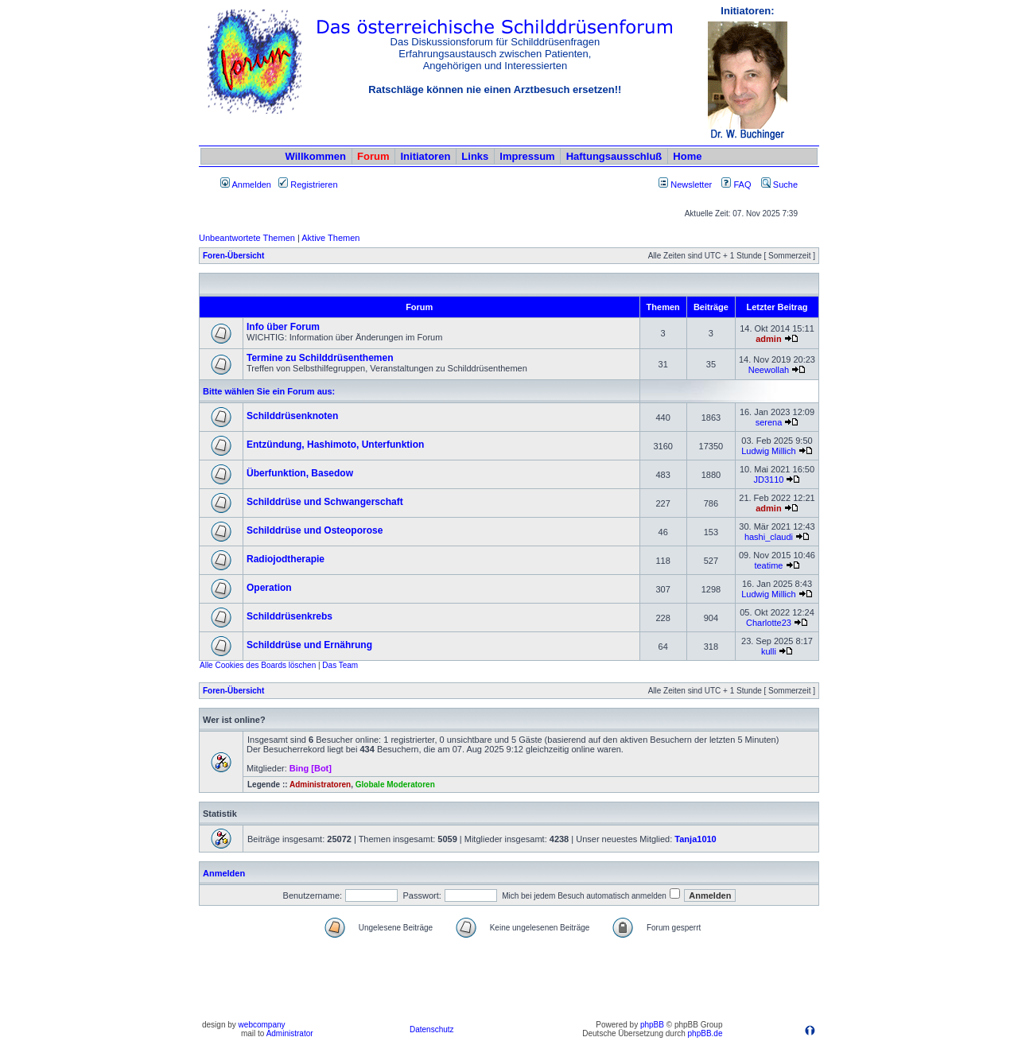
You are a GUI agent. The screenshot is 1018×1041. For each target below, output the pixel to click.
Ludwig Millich (768, 451)
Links (474, 156)
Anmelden (245, 184)
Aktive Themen (330, 238)
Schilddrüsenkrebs (289, 616)
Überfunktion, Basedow (300, 473)
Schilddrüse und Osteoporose (315, 530)
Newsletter (691, 184)
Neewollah (768, 370)
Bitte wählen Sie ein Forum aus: (269, 391)
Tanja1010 (695, 839)
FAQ (736, 184)
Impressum (526, 156)
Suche (779, 184)
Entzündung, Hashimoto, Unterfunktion (335, 444)
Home (687, 156)
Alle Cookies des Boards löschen (258, 665)
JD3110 (768, 479)
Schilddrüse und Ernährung (309, 645)
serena (769, 422)
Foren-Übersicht (233, 255)
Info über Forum (283, 326)
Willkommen (316, 156)
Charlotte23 (768, 622)
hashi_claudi (768, 537)
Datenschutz (432, 1029)
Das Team (340, 665)
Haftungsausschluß (614, 156)
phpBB (652, 1024)
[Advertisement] (509, 980)
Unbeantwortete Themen (247, 238)
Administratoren (320, 784)
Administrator (289, 1033)
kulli (768, 651)
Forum (373, 156)
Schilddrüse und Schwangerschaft (325, 501)
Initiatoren (425, 156)
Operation (269, 587)
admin (768, 339)
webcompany (262, 1024)
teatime (768, 565)
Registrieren (307, 184)
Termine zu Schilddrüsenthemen (320, 357)
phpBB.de (705, 1033)
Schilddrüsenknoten (292, 415)
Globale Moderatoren (395, 784)
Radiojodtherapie (285, 559)
